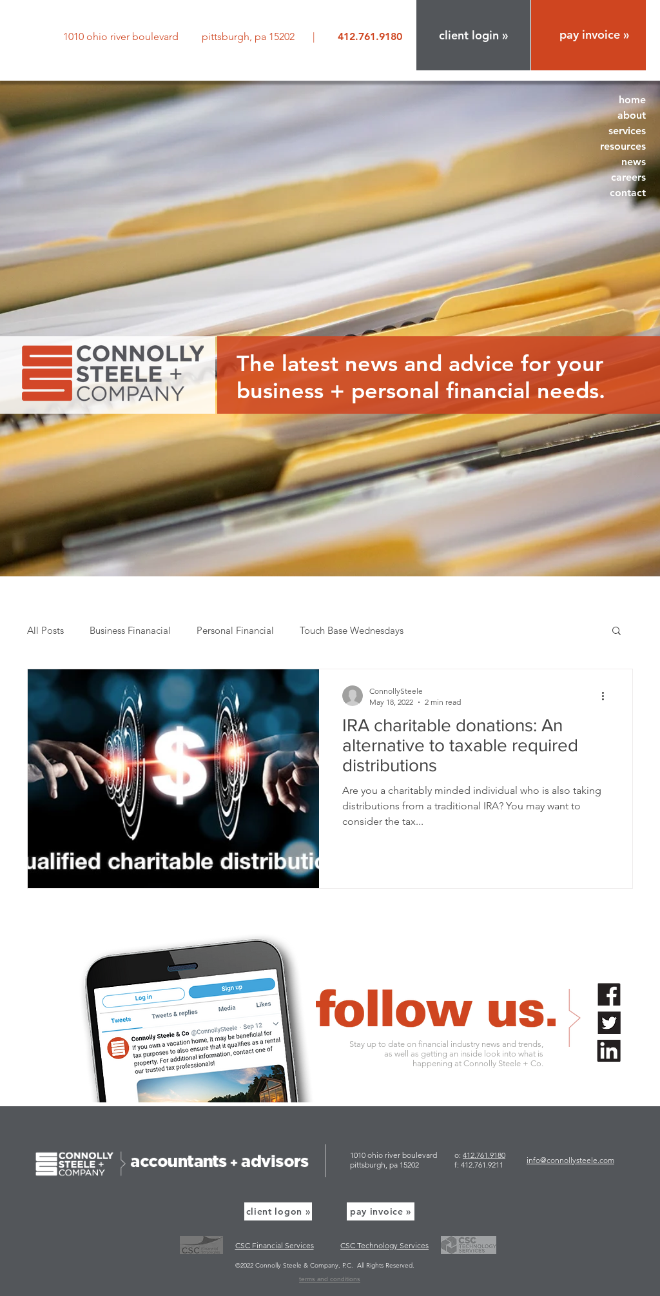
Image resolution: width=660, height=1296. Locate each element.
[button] (473, 35)
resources (623, 146)
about (631, 115)
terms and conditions (329, 1278)
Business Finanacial (130, 630)
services (627, 131)
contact (628, 193)
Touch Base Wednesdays (351, 630)
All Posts (45, 630)
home (632, 100)
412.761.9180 (484, 1155)
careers (628, 177)
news (633, 162)
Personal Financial (235, 630)
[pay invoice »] (380, 1211)
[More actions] (607, 696)
